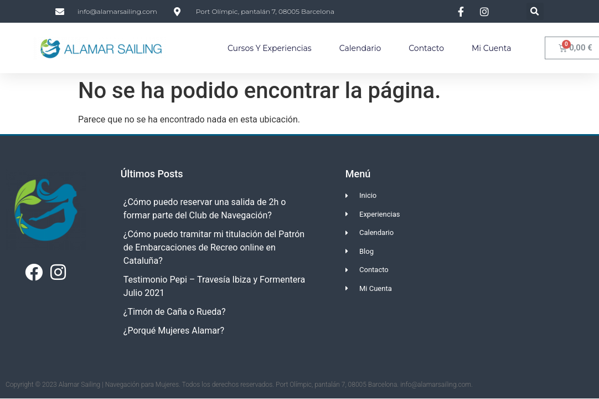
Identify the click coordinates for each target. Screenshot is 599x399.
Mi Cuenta (491, 48)
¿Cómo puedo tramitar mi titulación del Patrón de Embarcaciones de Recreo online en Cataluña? (213, 247)
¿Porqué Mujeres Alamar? (173, 330)
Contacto (426, 48)
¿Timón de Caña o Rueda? (174, 311)
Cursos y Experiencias (270, 48)
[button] (535, 11)
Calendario (360, 48)
